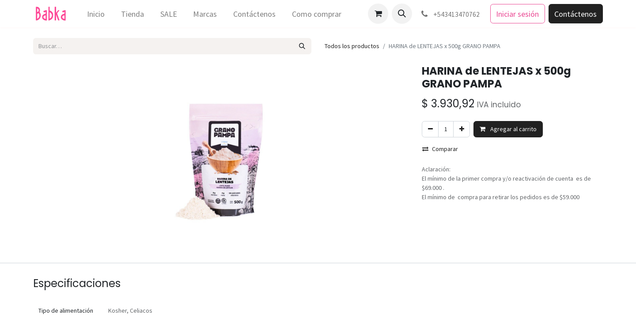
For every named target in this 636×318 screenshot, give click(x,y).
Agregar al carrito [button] (508, 129)
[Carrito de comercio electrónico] (378, 14)
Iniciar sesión (517, 14)
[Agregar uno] (461, 129)
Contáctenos (575, 14)
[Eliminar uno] (430, 129)
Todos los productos (352, 46)
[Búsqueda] (302, 46)
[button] (402, 14)
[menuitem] (96, 13)
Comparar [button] (440, 149)
